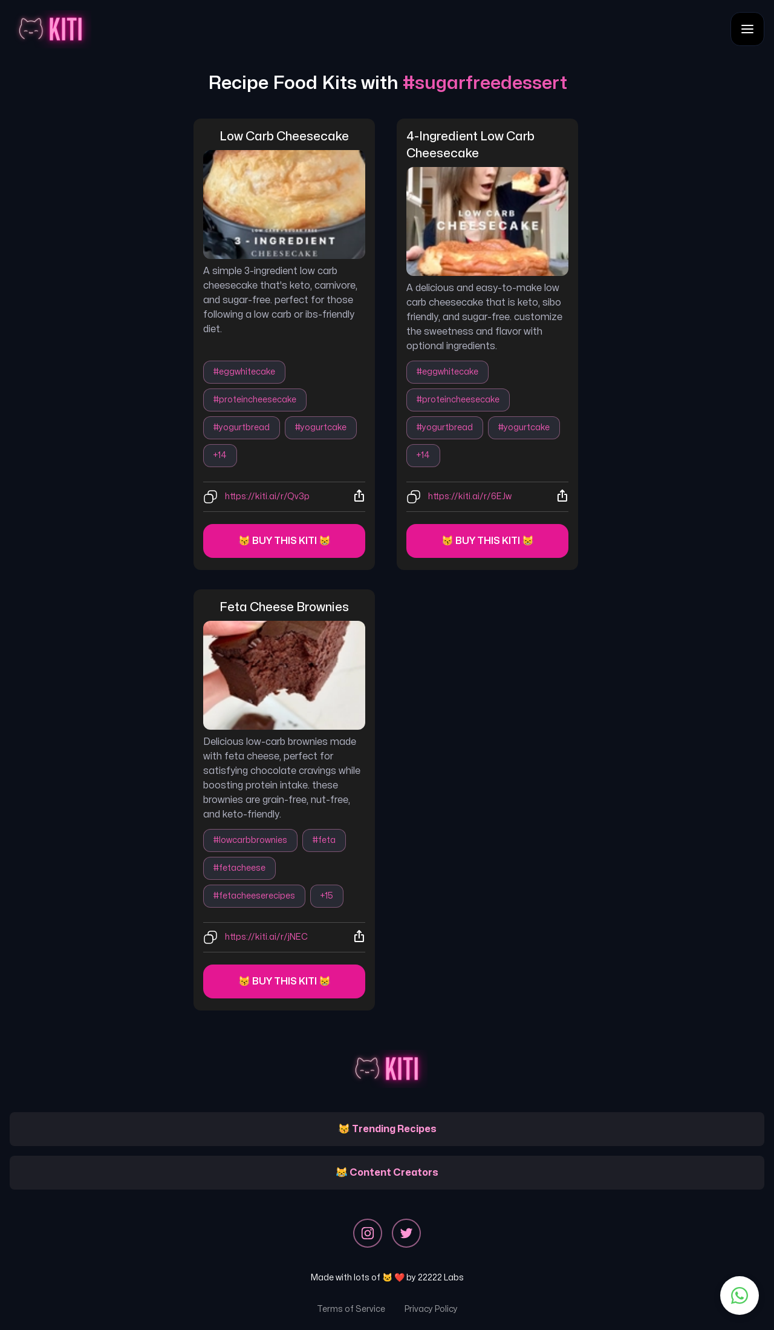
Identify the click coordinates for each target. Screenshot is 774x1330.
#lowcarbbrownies (250, 840)
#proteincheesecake (254, 400)
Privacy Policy (431, 1309)
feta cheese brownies (284, 607)
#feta (324, 840)
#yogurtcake (320, 427)
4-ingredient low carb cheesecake (471, 145)
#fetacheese (239, 868)
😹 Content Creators (387, 1173)
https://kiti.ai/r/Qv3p (267, 496)
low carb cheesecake (284, 136)
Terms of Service (351, 1309)
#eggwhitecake (244, 372)
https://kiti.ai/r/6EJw (470, 496)
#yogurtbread (241, 427)
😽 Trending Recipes (387, 1129)
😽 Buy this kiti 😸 (284, 541)
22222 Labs (441, 1278)
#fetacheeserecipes (254, 896)
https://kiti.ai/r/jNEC (266, 937)
